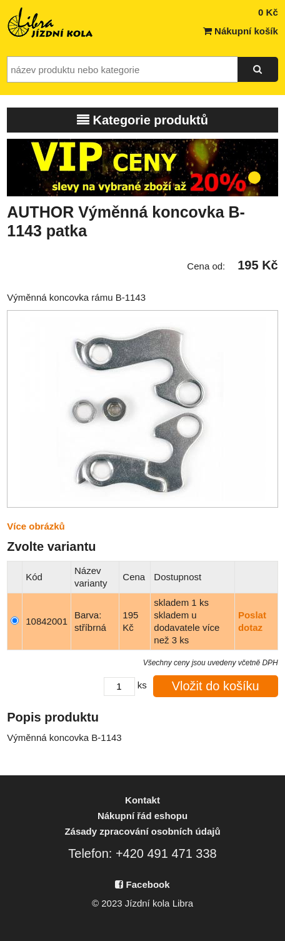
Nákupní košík (240, 31)
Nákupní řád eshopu (143, 815)
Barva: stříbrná (90, 621)
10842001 (47, 621)
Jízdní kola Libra (50, 22)
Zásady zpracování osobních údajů (142, 831)
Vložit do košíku (215, 686)
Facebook (142, 884)
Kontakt (142, 800)
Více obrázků (36, 526)
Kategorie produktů (142, 120)
